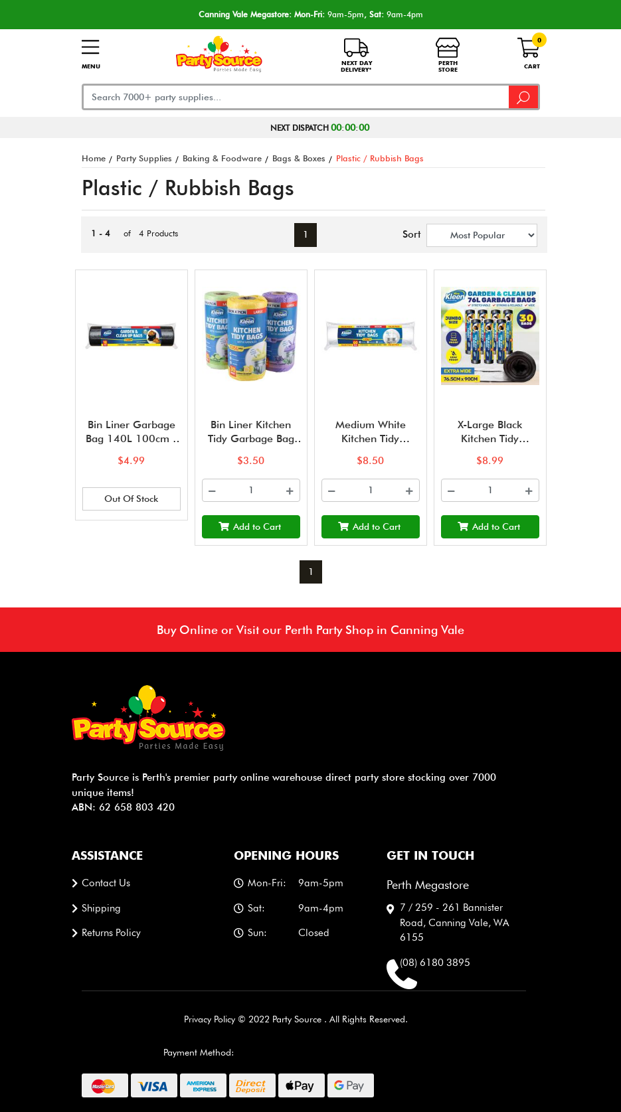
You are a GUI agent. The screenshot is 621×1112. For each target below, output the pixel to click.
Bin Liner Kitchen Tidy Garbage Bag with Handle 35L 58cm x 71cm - (251, 445)
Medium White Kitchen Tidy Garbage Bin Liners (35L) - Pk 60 (370, 445)
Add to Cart (250, 526)
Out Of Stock (131, 498)
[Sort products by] (481, 235)
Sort (409, 234)
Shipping (101, 908)
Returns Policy (111, 933)
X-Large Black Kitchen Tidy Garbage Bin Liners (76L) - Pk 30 (490, 445)
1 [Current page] (305, 234)
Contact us (106, 883)
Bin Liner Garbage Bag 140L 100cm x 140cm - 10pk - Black (131, 445)
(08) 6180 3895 (435, 963)
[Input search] (296, 97)
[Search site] (524, 97)
